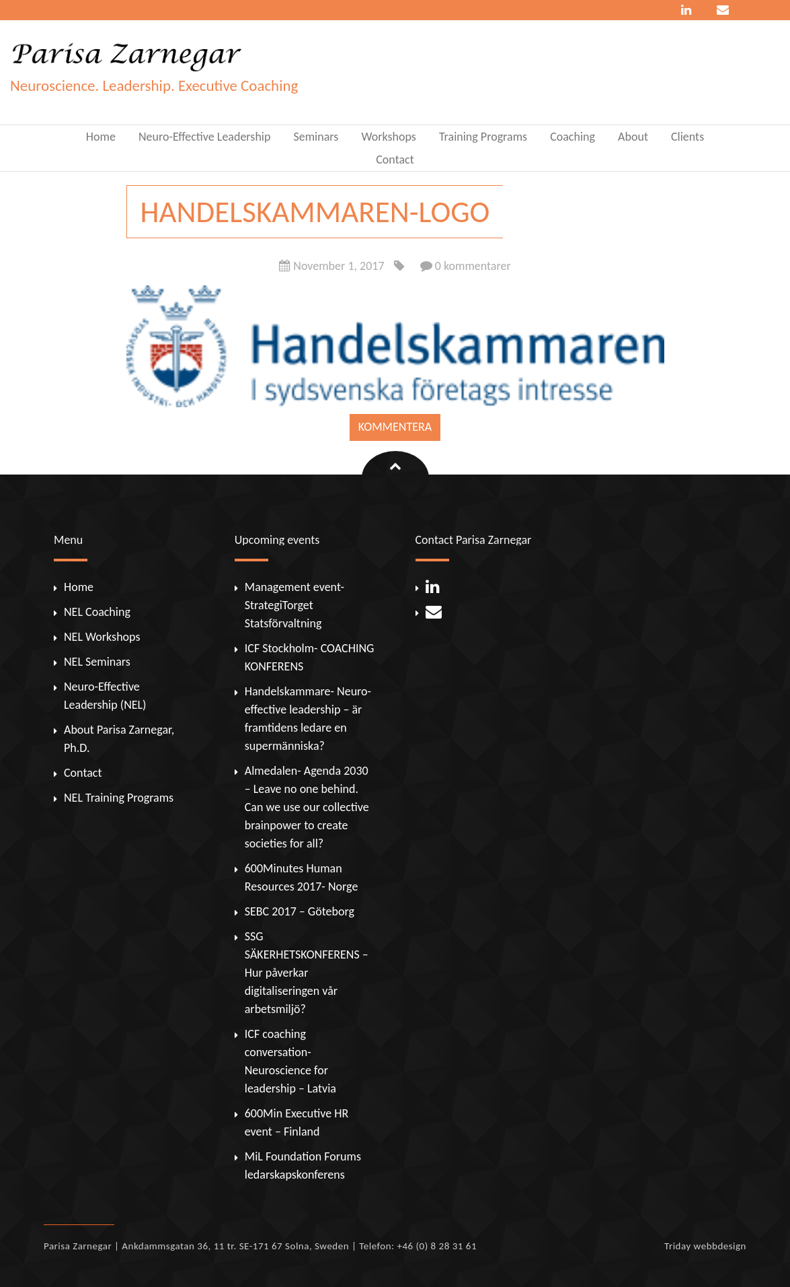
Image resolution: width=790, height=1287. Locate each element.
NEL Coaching (97, 611)
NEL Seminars (97, 661)
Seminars (316, 136)
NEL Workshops (102, 636)
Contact (394, 159)
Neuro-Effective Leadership (205, 136)
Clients (687, 136)
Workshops (388, 136)
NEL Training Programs (118, 797)
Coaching (572, 136)
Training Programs (483, 136)
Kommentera (395, 426)
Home (101, 136)
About (633, 136)
